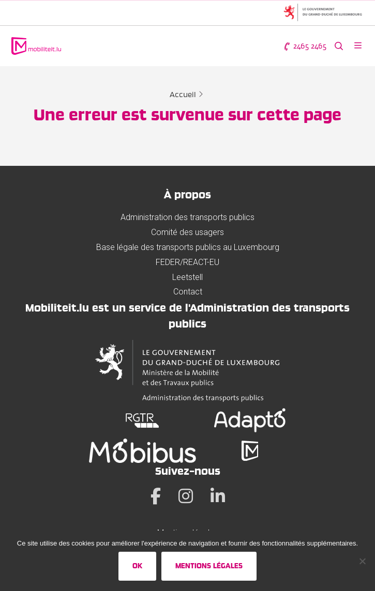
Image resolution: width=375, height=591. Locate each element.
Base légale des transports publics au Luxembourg (187, 247)
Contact (187, 292)
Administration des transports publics (187, 217)
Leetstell (187, 277)
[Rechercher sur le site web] (339, 46)
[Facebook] (155, 496)
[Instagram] (185, 496)
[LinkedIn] (217, 496)
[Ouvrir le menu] (358, 46)
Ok (137, 566)
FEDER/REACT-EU (187, 262)
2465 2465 (304, 46)
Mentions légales (209, 566)
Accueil (183, 94)
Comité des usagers (187, 232)
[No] (362, 561)
